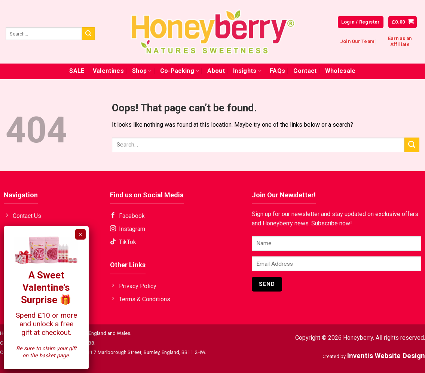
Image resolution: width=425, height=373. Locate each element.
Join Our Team (357, 41)
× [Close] (81, 234)
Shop (142, 71)
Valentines (108, 70)
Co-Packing (179, 71)
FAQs (277, 70)
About (216, 70)
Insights (247, 71)
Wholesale (340, 70)
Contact (305, 70)
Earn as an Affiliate (400, 41)
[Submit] (88, 33)
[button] (402, 22)
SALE (76, 70)
